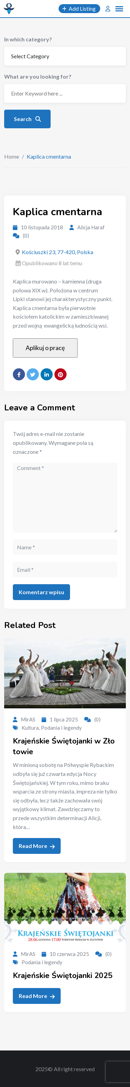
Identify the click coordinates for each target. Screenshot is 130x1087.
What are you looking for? (37, 76)
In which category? (28, 39)
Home (11, 156)
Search (27, 119)
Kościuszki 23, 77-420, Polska (57, 252)
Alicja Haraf (91, 227)
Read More (37, 845)
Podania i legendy (61, 728)
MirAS (28, 719)
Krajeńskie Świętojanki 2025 (62, 975)
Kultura (30, 728)
